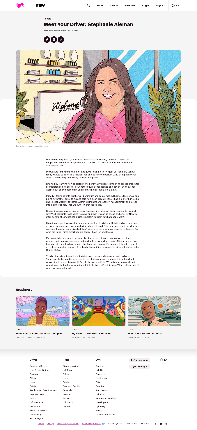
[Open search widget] (88, 5)
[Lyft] (20, 5)
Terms (41, 423)
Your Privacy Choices (93, 423)
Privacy (50, 423)
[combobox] (175, 5)
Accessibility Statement (68, 423)
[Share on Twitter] (47, 39)
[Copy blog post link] (61, 39)
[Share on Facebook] (54, 39)
